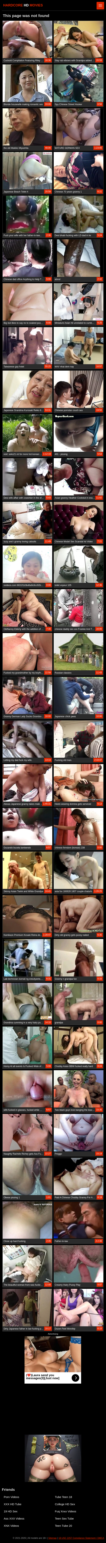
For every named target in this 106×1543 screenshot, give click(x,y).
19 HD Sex (11, 1511)
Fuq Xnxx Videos (65, 1511)
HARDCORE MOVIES (23, 5)
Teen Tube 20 (63, 1525)
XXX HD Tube (12, 1504)
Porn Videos (11, 1497)
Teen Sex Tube (64, 1518)
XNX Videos (11, 1525)
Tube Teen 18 (63, 1497)
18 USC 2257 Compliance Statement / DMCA (81, 1538)
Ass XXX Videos (14, 1518)
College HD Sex (65, 1504)
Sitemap (52, 1538)
